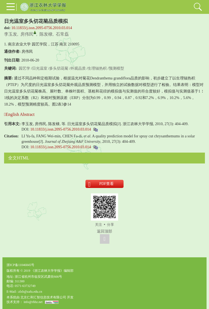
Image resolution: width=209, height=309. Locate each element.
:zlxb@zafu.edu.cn (29, 291)
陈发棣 (46, 34)
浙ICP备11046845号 (20, 265)
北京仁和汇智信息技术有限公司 (43, 297)
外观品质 (78, 68)
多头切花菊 (58, 68)
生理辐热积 (97, 68)
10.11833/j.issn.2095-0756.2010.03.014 (41, 28)
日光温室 (39, 68)
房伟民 (26, 34)
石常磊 (62, 34)
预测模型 (116, 68)
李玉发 (10, 34)
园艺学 (24, 68)
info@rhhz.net (33, 302)
